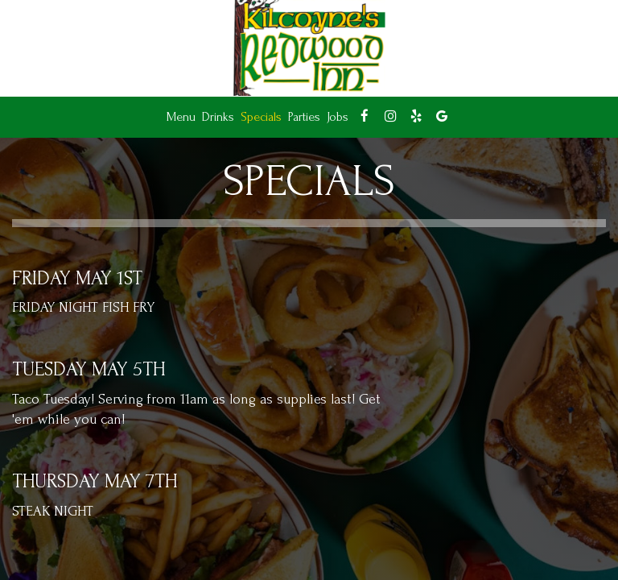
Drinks (218, 117)
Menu (181, 117)
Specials (261, 117)
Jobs (337, 117)
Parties (304, 117)
